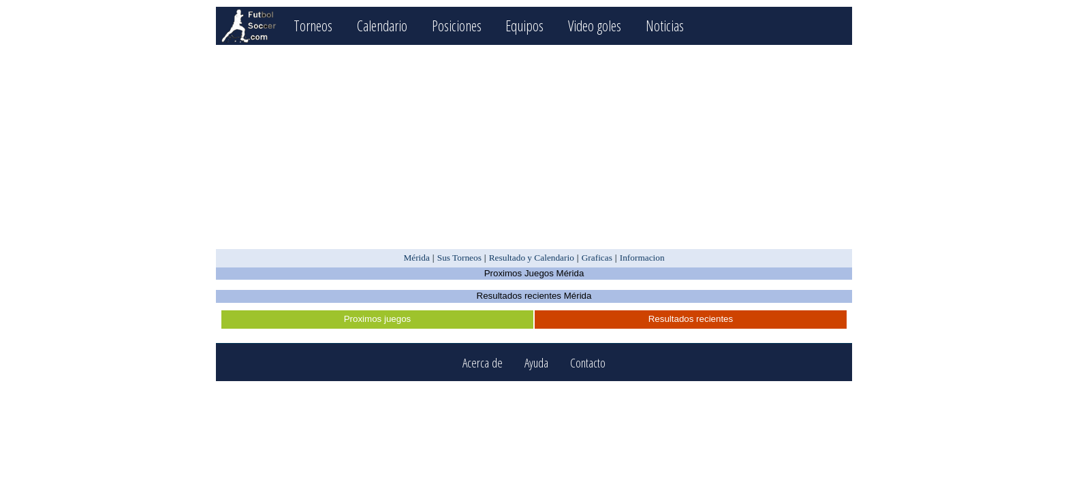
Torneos (313, 25)
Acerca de (482, 362)
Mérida (416, 257)
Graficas (597, 257)
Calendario (382, 25)
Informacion (642, 257)
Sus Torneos (459, 257)
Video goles (594, 25)
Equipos (524, 25)
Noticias (665, 25)
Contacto (588, 362)
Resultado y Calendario (531, 257)
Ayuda (536, 362)
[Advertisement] (533, 147)
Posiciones (457, 25)
